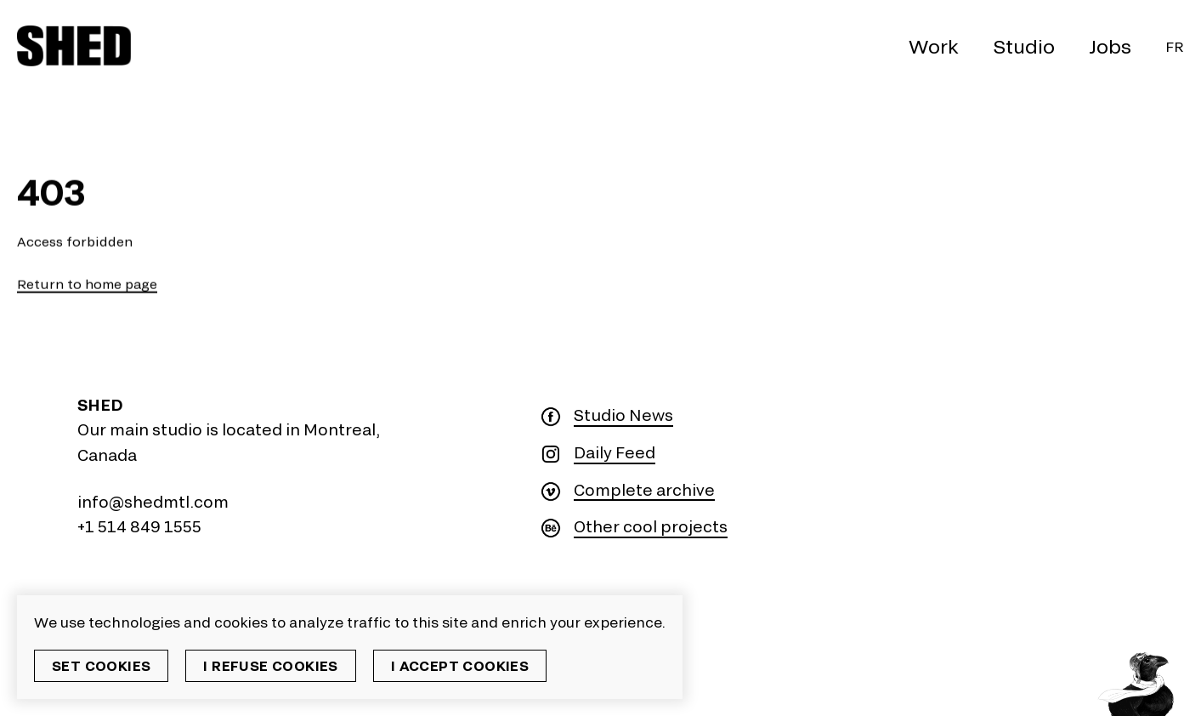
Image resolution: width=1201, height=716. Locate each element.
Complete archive (644, 490)
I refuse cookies (270, 665)
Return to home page (87, 284)
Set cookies (101, 665)
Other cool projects (651, 527)
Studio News (623, 415)
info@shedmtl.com (153, 501)
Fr (1174, 46)
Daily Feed (614, 453)
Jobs (1110, 46)
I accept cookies (460, 665)
